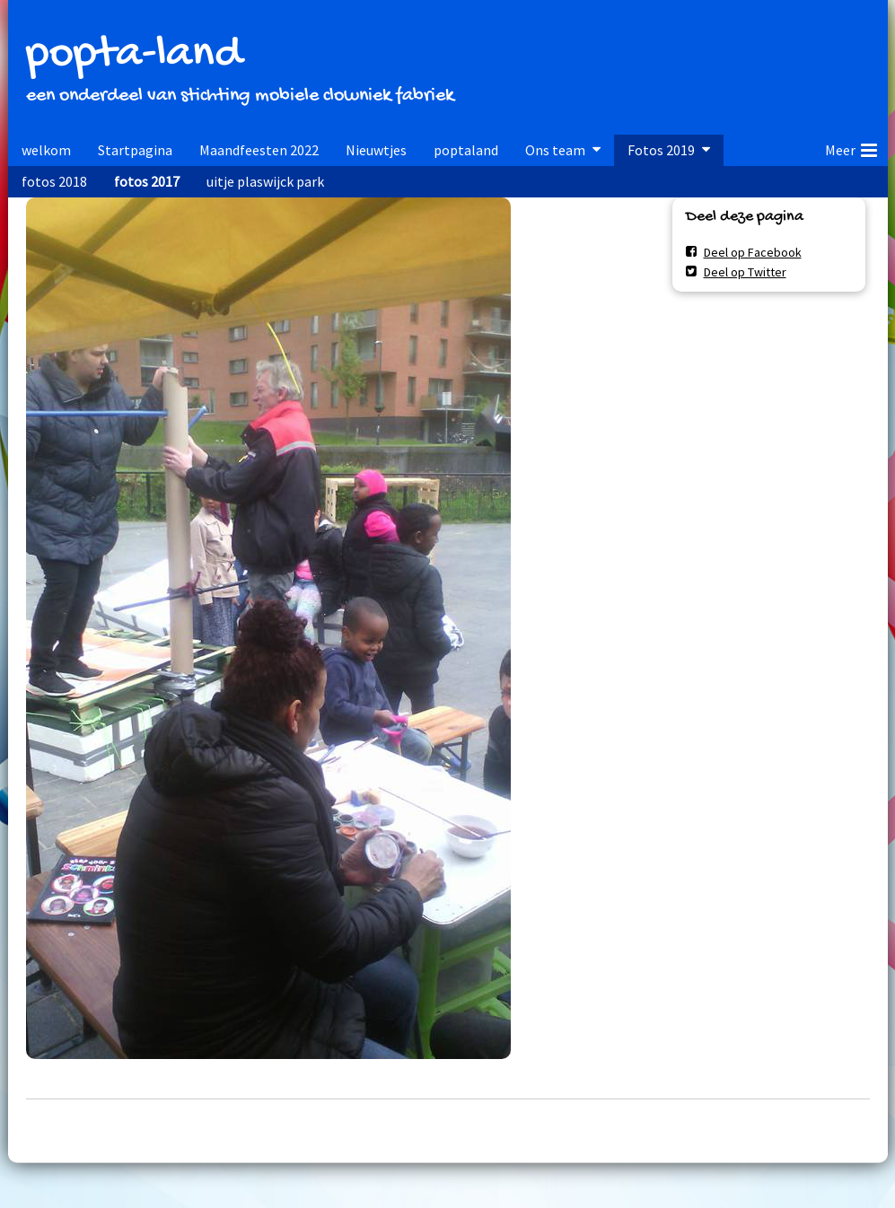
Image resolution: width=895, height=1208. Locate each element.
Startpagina (135, 150)
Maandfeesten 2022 (259, 150)
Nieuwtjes (376, 150)
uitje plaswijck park (265, 181)
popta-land (133, 55)
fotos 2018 (54, 181)
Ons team (555, 150)
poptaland (466, 150)
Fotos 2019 (661, 150)
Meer (851, 147)
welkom (46, 150)
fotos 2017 (147, 181)
